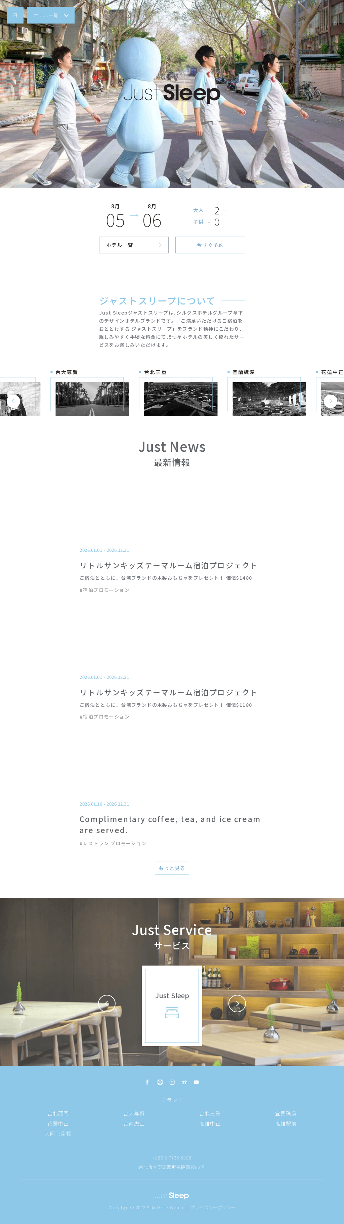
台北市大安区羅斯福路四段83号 (172, 1167)
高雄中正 (210, 1123)
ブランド (172, 1099)
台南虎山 (134, 1123)
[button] (15, 15)
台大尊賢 (134, 1113)
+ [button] (225, 210)
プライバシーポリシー (213, 1208)
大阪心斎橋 (58, 1133)
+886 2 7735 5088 (172, 1157)
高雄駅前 (286, 1123)
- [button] (209, 210)
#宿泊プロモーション (105, 589)
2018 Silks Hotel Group (159, 1207)
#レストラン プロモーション (113, 843)
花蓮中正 (58, 1123)
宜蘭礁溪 (286, 1113)
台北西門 (58, 1113)
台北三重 (210, 1113)
